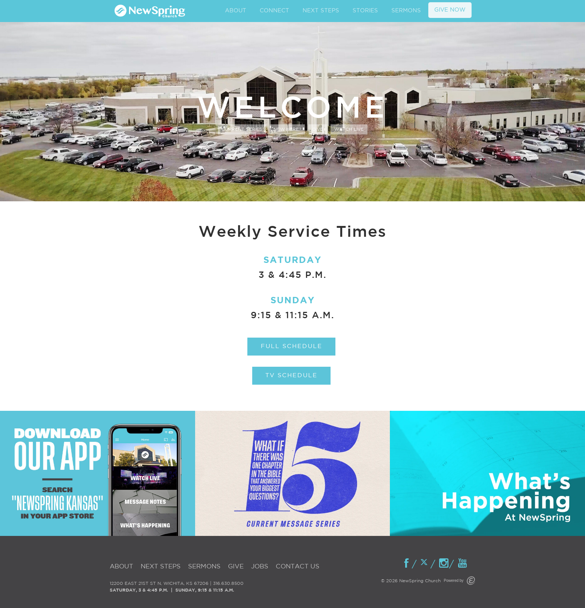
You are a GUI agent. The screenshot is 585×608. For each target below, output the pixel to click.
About (121, 567)
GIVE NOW (450, 9)
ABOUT (235, 10)
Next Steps (161, 567)
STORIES (365, 10)
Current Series (242, 129)
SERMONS (406, 10)
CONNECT (274, 10)
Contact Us (297, 567)
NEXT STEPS (321, 10)
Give (317, 129)
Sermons (204, 567)
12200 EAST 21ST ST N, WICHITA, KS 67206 (159, 583)
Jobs (259, 567)
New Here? (287, 129)
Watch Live (349, 129)
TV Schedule (291, 375)
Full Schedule (291, 346)
